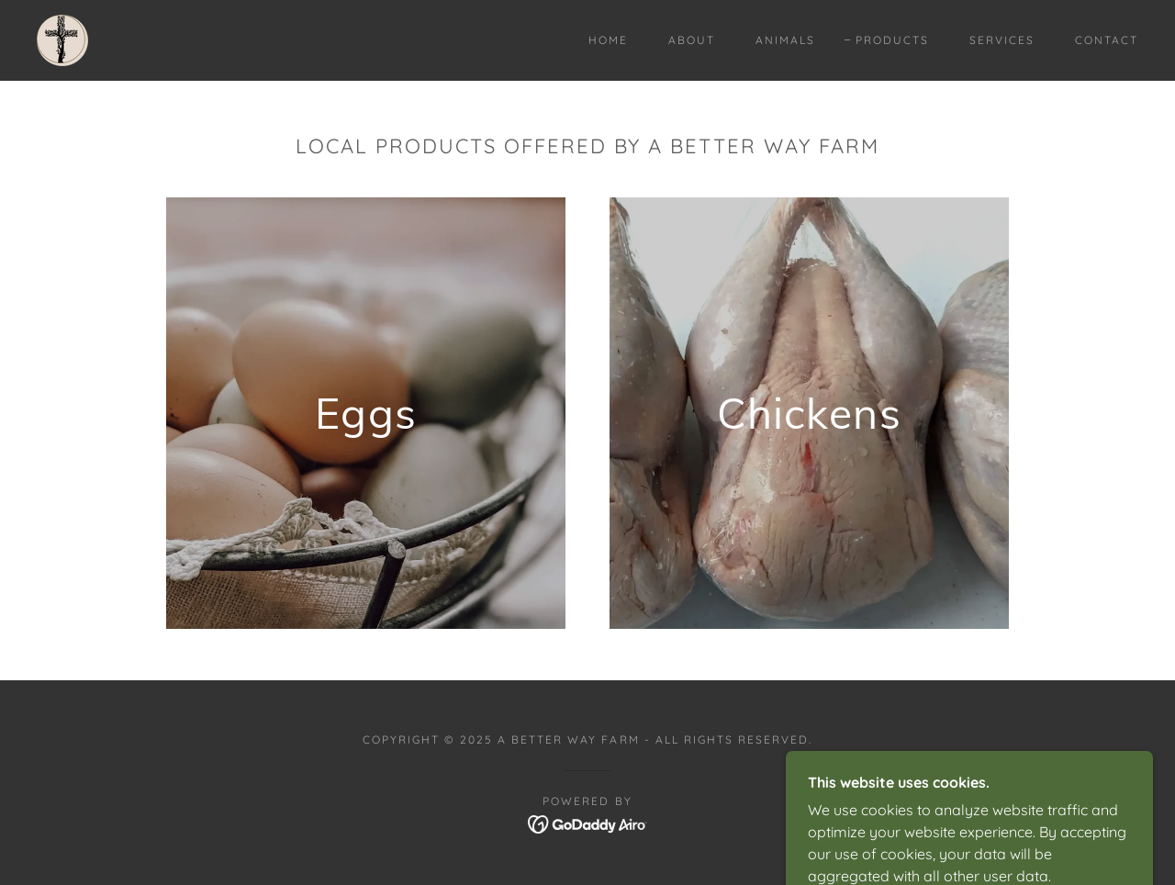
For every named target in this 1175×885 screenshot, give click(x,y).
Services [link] (1002, 40)
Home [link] (608, 40)
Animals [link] (785, 40)
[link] (62, 38)
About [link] (691, 40)
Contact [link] (1106, 40)
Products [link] (892, 40)
